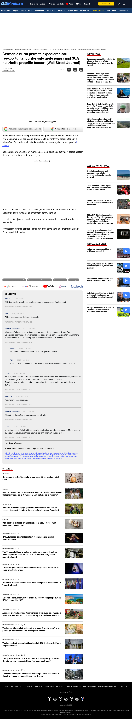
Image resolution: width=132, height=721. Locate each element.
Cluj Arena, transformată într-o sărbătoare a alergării (99, 250)
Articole (43, 4)
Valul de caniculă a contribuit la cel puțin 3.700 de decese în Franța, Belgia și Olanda (32, 644)
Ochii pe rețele (98, 10)
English (124, 686)
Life (22, 10)
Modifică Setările (66, 692)
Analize (52, 4)
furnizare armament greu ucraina (39, 280)
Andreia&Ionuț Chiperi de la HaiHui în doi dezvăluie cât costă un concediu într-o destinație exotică (100, 295)
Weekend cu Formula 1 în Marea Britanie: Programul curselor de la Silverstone (100, 202)
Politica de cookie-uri (54, 686)
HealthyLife (5, 10)
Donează (106, 4)
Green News (73, 10)
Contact (87, 4)
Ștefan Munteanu (8, 534)
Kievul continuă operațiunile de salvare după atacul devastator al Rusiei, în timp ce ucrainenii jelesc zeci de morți (30, 674)
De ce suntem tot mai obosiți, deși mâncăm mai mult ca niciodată (100, 280)
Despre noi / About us (13, 686)
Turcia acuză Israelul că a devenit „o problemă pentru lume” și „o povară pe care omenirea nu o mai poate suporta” (30, 629)
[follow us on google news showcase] (30, 286)
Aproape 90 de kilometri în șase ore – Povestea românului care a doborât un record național (100, 310)
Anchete (60, 4)
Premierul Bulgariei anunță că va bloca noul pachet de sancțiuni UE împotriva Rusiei (31, 584)
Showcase (122, 10)
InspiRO (16, 10)
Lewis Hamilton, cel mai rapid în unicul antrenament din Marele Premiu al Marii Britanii (99, 188)
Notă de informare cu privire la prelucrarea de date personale (92, 686)
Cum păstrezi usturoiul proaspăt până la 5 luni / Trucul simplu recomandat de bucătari (29, 524)
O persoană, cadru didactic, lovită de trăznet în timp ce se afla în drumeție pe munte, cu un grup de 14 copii (101, 62)
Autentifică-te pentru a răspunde (18, 307)
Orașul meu (61, 10)
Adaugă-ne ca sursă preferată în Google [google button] (22, 129)
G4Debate (51, 10)
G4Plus (78, 4)
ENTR (30, 10)
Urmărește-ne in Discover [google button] (63, 129)
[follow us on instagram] (62, 286)
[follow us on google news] (9, 286)
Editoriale (34, 4)
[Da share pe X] (75, 70)
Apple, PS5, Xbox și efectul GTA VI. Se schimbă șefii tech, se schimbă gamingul (100, 266)
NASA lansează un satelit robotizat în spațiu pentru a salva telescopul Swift (28, 538)
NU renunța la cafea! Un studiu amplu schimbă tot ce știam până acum (30, 478)
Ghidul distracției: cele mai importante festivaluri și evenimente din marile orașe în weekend (99, 174)
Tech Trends (111, 10)
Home (4, 49)
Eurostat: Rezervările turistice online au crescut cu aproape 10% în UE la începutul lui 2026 (31, 599)
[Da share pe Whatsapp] (81, 70)
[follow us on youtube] (48, 286)
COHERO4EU (85, 10)
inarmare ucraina (60, 280)
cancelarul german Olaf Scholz (14, 280)
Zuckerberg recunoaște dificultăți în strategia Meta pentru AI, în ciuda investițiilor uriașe (30, 568)
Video (71, 4)
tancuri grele (74, 280)
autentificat (21, 448)
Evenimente (39, 10)
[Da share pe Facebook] (69, 70)
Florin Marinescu (8, 71)
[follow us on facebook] (77, 286)
